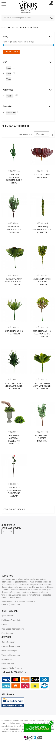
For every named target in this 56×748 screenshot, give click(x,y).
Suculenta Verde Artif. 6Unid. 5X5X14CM (41, 281)
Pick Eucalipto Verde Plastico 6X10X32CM (14, 229)
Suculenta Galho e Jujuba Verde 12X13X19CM (42, 334)
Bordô (8, 68)
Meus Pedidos (7, 664)
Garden (15, 28)
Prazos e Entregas (9, 651)
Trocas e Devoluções (10, 655)
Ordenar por (25, 134)
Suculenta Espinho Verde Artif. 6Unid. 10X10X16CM (13, 386)
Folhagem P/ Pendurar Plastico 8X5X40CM (42, 229)
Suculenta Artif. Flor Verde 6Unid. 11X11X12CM (14, 281)
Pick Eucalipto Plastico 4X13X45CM (42, 438)
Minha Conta (6, 659)
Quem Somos (7, 616)
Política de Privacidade (11, 620)
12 (18, 112)
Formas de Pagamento (11, 646)
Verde (8, 79)
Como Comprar (8, 642)
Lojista (4, 624)
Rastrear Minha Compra (11, 668)
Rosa (8, 74)
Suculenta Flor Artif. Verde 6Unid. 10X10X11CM (42, 386)
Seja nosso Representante (12, 629)
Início (3, 28)
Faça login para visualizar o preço (18, 42)
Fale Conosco (7, 633)
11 (16, 95)
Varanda (9, 96)
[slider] (3, 45)
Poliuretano (11, 113)
